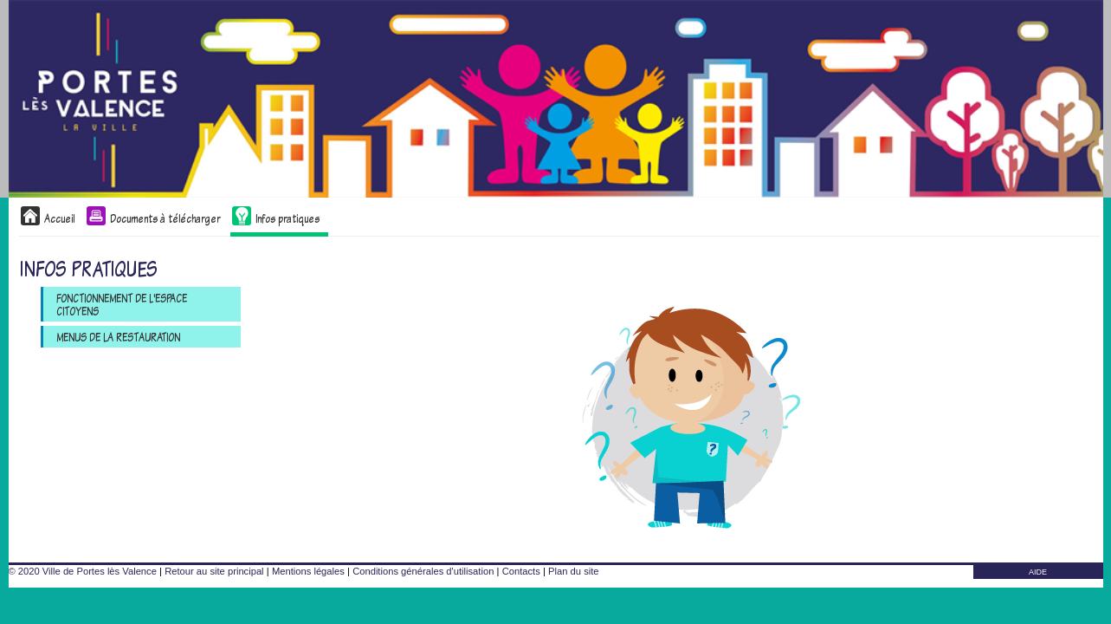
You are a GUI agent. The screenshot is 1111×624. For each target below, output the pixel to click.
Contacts (521, 571)
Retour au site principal (214, 571)
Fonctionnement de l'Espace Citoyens (121, 304)
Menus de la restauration (118, 336)
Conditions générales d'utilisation (423, 571)
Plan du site (573, 571)
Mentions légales (308, 571)
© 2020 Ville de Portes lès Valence (83, 571)
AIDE (1038, 572)
